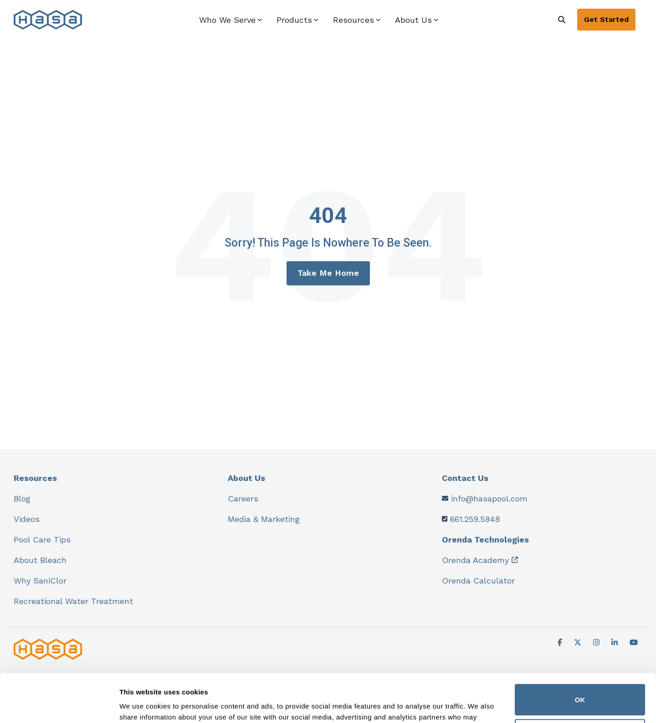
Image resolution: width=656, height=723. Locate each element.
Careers (243, 498)
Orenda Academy (475, 560)
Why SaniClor (40, 580)
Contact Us (465, 478)
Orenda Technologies (485, 539)
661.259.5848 (475, 519)
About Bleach (40, 560)
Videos (27, 519)
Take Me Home (328, 273)
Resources (35, 478)
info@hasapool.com (489, 498)
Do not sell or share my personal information (580, 686)
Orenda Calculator (478, 580)
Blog (22, 498)
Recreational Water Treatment (73, 601)
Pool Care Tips (42, 539)
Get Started (606, 19)
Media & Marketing (264, 519)
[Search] (561, 20)
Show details (140, 705)
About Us (246, 478)
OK (580, 652)
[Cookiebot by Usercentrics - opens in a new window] (59, 705)
